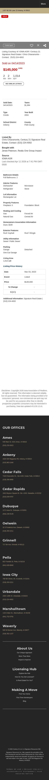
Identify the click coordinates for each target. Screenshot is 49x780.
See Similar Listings (13, 83)
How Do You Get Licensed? (24, 677)
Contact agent (9, 45)
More (43, 4)
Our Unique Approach (24, 653)
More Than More (24, 656)
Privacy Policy (32, 769)
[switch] (31, 45)
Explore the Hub (24, 673)
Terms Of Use (14, 769)
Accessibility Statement (21, 771)
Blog (24, 701)
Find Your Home (24, 694)
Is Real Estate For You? (24, 680)
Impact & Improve (24, 660)
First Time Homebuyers (24, 698)
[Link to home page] (4, 4)
